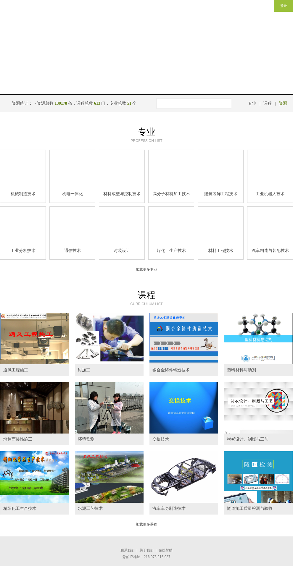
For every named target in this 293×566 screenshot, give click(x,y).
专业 (252, 103)
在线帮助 (165, 550)
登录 (283, 6)
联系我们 (127, 550)
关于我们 (146, 550)
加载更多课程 (146, 524)
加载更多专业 (146, 269)
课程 (267, 103)
